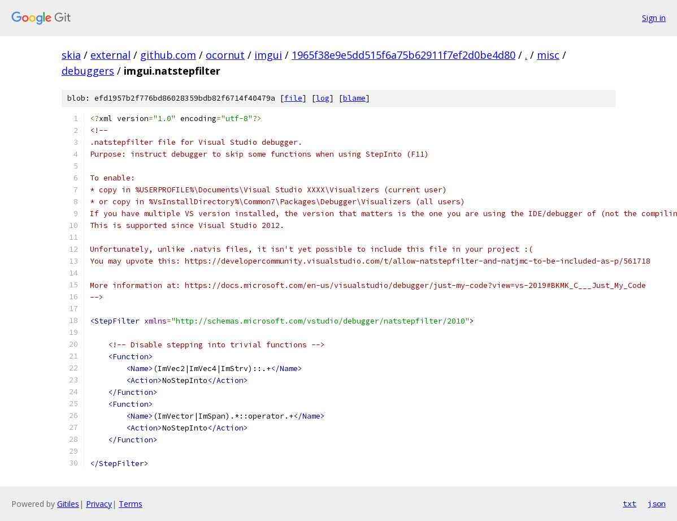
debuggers (88, 70)
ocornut (225, 55)
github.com (168, 55)
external (110, 55)
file (293, 98)
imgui (268, 55)
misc (548, 55)
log (322, 98)
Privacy (99, 503)
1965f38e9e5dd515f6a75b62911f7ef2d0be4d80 (403, 55)
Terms (130, 503)
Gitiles (68, 503)
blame (354, 98)
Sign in (654, 17)
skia (71, 55)
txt (629, 503)
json (657, 503)
